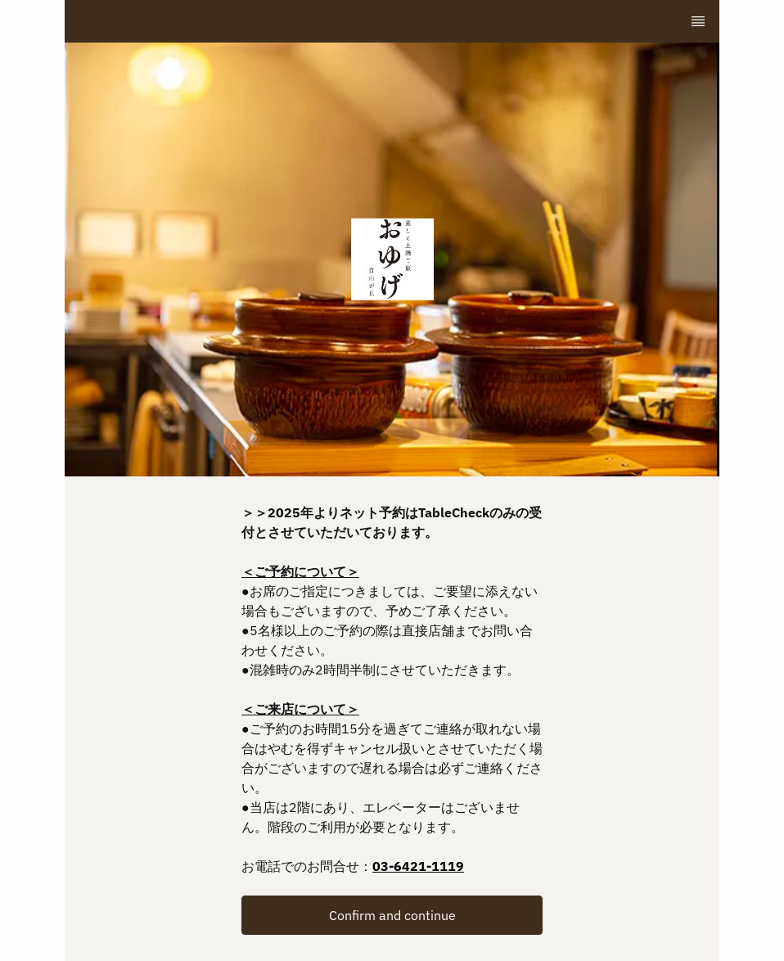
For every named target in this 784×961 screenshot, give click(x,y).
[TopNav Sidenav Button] (698, 21)
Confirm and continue (392, 915)
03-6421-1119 (418, 866)
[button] (392, 915)
